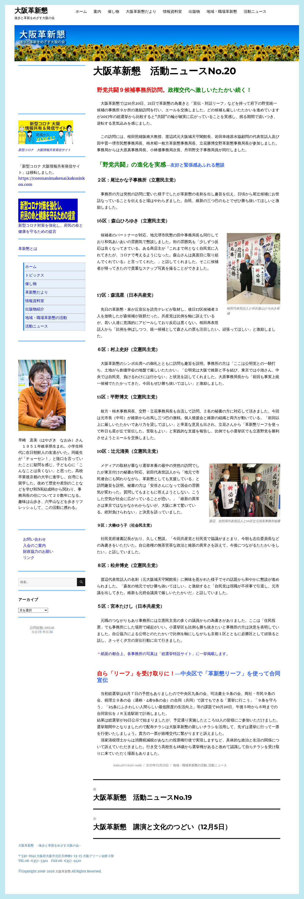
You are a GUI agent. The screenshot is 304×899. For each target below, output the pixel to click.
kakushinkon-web (128, 765)
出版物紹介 (34, 309)
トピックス (34, 275)
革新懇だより (36, 292)
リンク (28, 557)
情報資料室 (172, 11)
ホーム (81, 11)
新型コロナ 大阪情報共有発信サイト (44, 150)
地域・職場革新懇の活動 (190, 765)
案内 (97, 11)
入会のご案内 (34, 545)
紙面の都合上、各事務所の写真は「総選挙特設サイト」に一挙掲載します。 (165, 653)
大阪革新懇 (31, 10)
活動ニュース (255, 11)
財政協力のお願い (38, 551)
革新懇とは (27, 248)
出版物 (194, 11)
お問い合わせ (34, 539)
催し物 (113, 11)
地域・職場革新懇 (222, 11)
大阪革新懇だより (141, 11)
